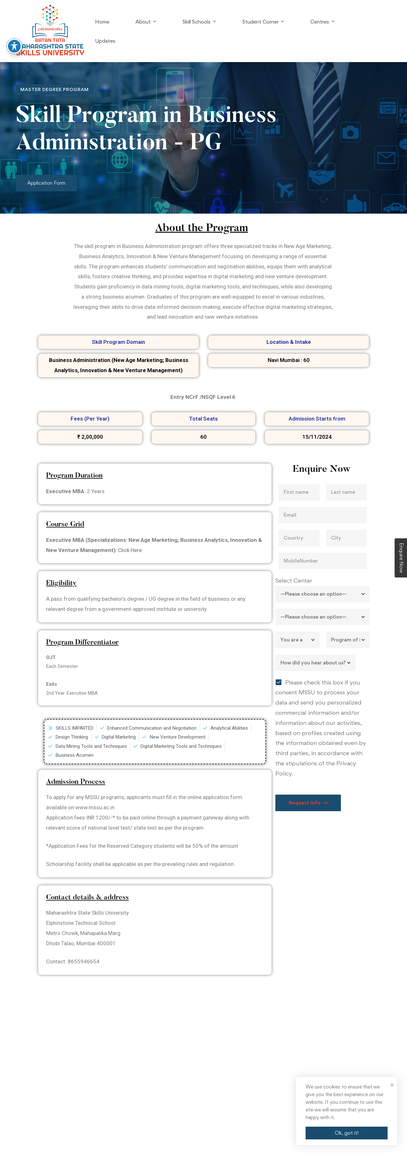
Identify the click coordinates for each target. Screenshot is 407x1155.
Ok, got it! (346, 1133)
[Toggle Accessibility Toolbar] (14, 33)
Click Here (130, 550)
